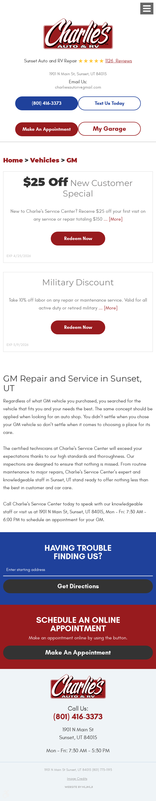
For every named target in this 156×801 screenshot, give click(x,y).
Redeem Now (78, 238)
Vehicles (44, 160)
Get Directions (78, 586)
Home (13, 160)
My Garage (109, 129)
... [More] (112, 219)
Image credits (77, 779)
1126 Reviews (118, 61)
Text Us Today (109, 103)
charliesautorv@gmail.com (78, 87)
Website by (78, 786)
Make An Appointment (47, 129)
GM (71, 160)
